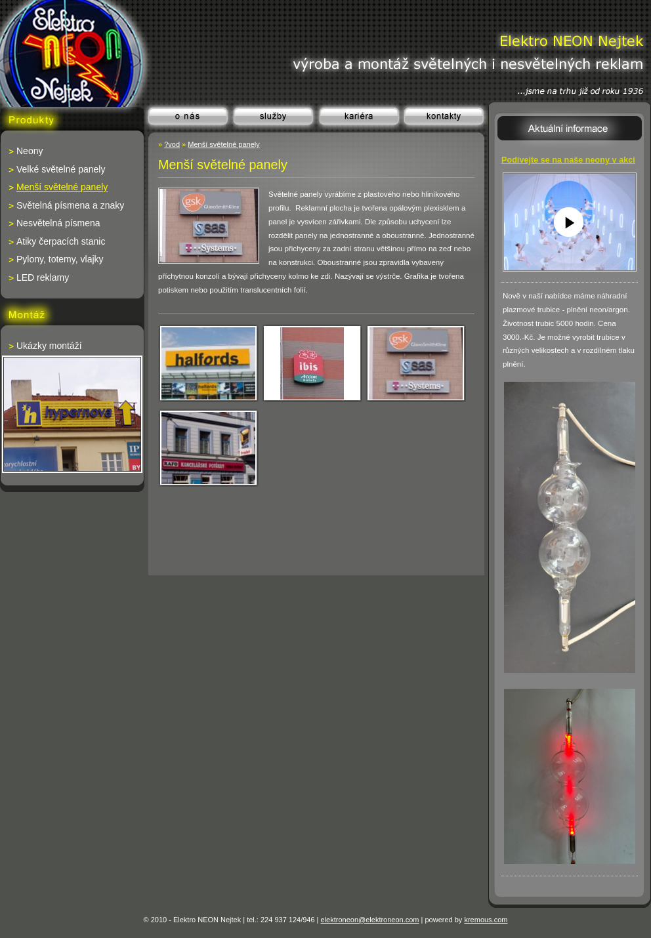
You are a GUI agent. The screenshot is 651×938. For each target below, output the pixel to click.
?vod (172, 144)
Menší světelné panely (223, 144)
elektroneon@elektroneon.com (370, 920)
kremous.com (485, 920)
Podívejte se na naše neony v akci (568, 160)
